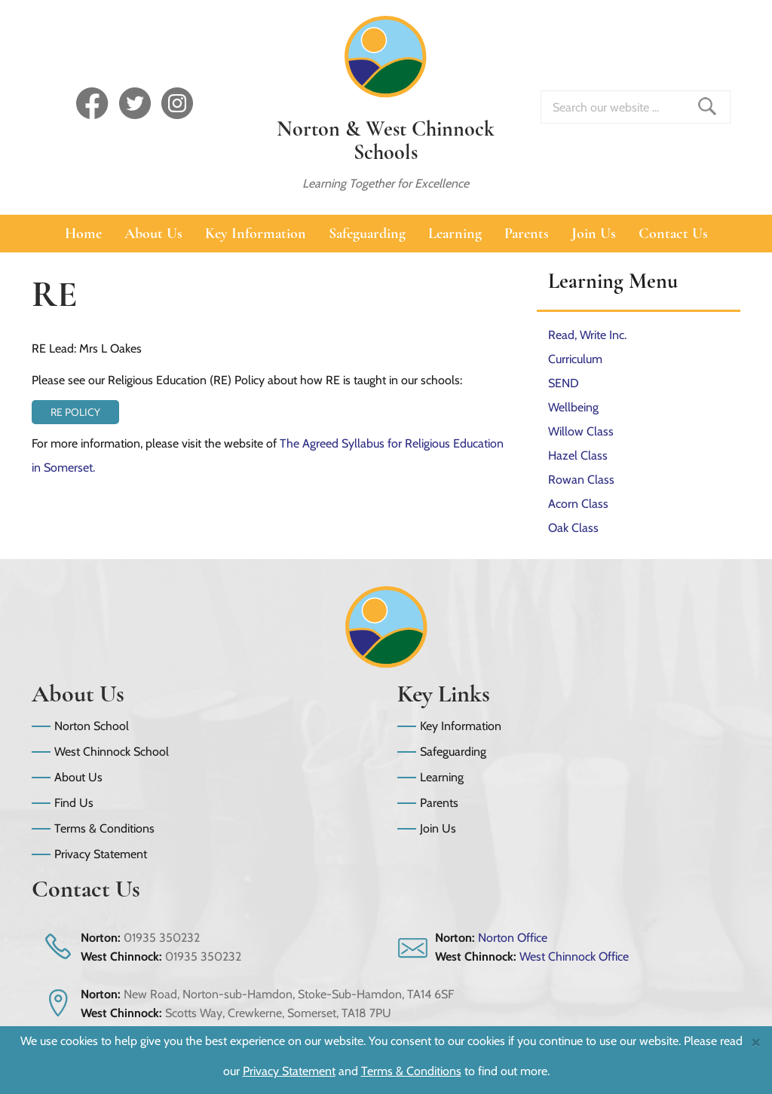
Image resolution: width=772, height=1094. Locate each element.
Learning (455, 234)
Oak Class (573, 528)
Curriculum (575, 359)
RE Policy (75, 412)
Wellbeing (573, 407)
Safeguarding (367, 234)
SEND (563, 383)
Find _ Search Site (707, 106)
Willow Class (581, 431)
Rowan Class (581, 479)
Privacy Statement (100, 854)
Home (83, 234)
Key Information (255, 234)
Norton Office (512, 938)
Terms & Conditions (104, 828)
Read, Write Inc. (587, 335)
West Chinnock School (111, 751)
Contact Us (673, 234)
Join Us (593, 234)
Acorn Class (578, 504)
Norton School (91, 726)
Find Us (73, 803)
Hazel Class (578, 455)
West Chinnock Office (574, 956)
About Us (153, 234)
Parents (526, 234)
